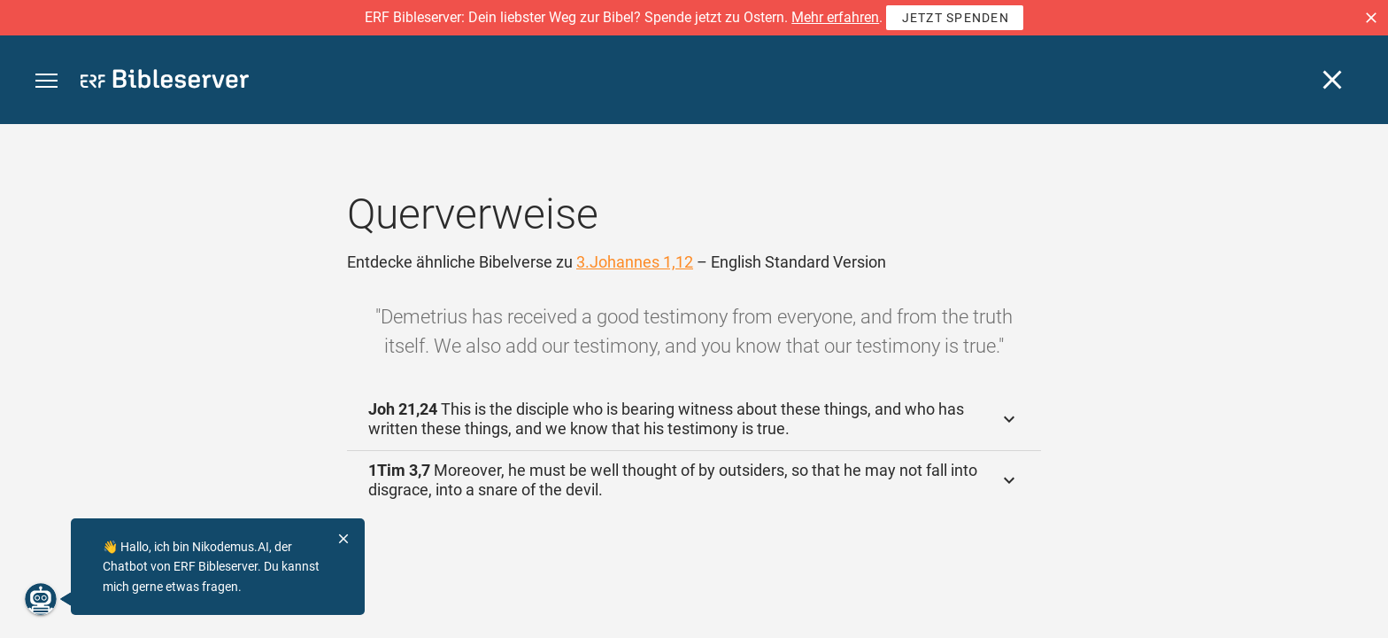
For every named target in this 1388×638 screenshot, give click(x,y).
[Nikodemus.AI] (41, 599)
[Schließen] (1332, 79)
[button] (1371, 18)
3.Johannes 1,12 (634, 262)
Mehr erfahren (835, 17)
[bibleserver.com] (165, 82)
